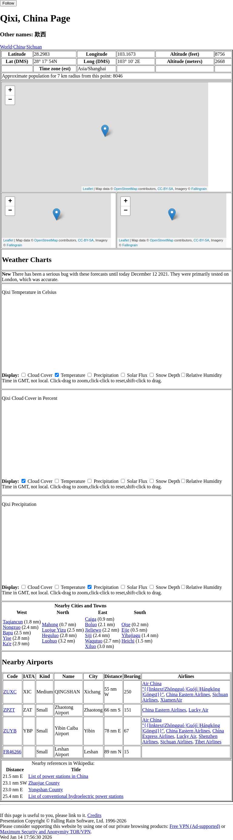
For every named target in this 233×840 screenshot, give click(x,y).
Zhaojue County (44, 782)
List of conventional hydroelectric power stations (75, 796)
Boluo (91, 624)
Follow (8, 3)
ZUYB (10, 730)
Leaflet (88, 189)
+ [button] (10, 90)
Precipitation (106, 375)
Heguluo (50, 635)
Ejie (125, 629)
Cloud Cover (40, 375)
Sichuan (34, 46)
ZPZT (9, 709)
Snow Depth (168, 375)
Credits (94, 815)
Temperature (73, 375)
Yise (7, 638)
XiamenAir (171, 699)
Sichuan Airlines (176, 741)
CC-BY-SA (165, 189)
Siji (88, 635)
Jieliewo (93, 629)
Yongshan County (45, 789)
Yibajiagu (130, 635)
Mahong (50, 624)
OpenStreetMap (126, 189)
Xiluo (90, 646)
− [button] (10, 100)
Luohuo (49, 640)
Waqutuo (93, 640)
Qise (125, 624)
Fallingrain (199, 189)
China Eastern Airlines (188, 694)
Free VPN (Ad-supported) (194, 826)
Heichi (128, 640)
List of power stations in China (58, 776)
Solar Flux (137, 375)
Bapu (8, 632)
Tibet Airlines (208, 741)
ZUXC (10, 691)
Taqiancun (13, 621)
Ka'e (7, 643)
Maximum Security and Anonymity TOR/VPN (45, 831)
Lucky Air (198, 709)
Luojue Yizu (54, 629)
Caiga (90, 619)
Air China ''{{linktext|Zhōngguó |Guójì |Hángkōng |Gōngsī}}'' (181, 689)
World (6, 46)
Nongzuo (12, 627)
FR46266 (12, 751)
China (19, 46)
